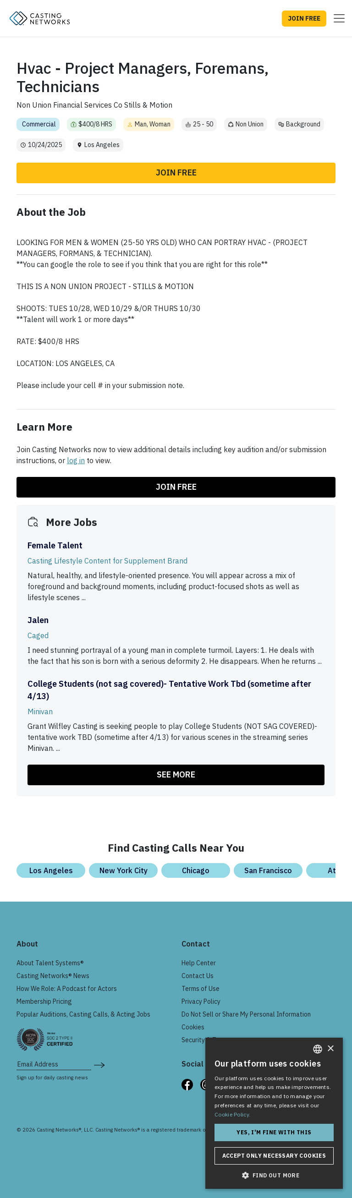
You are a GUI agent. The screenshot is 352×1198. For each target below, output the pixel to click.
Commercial (39, 124)
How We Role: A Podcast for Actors (66, 989)
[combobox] (317, 1049)
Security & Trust (204, 1040)
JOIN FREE (304, 18)
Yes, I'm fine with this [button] (273, 1132)
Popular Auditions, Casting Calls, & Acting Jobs (83, 1014)
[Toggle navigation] (336, 18)
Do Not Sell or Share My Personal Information (246, 1014)
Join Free (176, 172)
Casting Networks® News (52, 976)
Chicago (195, 870)
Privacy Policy (201, 1001)
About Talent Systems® (50, 963)
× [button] (330, 1048)
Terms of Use (201, 989)
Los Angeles (51, 870)
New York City (123, 870)
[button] (274, 1175)
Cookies (193, 1027)
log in (76, 460)
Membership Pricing (44, 1001)
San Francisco (268, 870)
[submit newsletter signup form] (99, 1064)
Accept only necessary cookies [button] (274, 1155)
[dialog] (274, 1113)
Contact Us (198, 976)
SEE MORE (176, 774)
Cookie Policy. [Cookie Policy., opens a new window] (232, 1114)
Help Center (199, 963)
